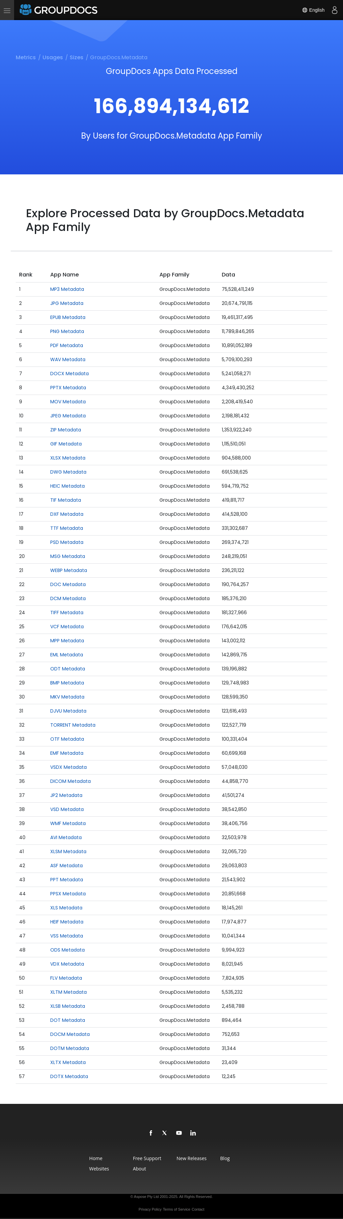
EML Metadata (66, 654)
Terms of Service (176, 1209)
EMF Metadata (66, 753)
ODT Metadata (67, 668)
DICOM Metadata (70, 781)
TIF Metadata (65, 500)
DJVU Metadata (68, 711)
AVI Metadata (66, 837)
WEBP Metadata (68, 570)
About (139, 1168)
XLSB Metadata (67, 1006)
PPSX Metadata (68, 893)
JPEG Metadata (68, 415)
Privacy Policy (150, 1209)
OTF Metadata (67, 739)
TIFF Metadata (66, 612)
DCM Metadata (68, 598)
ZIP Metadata (65, 429)
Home (95, 1158)
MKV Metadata (67, 697)
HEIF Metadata (66, 921)
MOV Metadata (68, 401)
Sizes (76, 57)
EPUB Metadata (67, 317)
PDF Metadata (66, 345)
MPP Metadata (67, 640)
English (313, 10)
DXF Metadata (66, 514)
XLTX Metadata (68, 1062)
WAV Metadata (67, 359)
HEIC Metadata (67, 486)
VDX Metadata (67, 964)
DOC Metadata (68, 584)
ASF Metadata (66, 865)
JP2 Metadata (66, 795)
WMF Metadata (68, 823)
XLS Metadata (66, 907)
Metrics (26, 57)
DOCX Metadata (69, 373)
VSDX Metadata (68, 767)
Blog (225, 1158)
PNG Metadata (67, 331)
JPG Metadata (66, 303)
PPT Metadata (66, 879)
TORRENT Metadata (72, 725)
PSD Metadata (66, 542)
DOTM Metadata (69, 1048)
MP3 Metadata (67, 289)
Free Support (147, 1158)
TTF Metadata (66, 528)
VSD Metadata (67, 809)
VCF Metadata (67, 626)
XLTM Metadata (68, 992)
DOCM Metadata (70, 1034)
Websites (99, 1168)
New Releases (192, 1158)
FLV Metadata (66, 978)
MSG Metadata (67, 556)
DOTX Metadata (69, 1076)
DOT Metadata (67, 1020)
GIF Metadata (66, 443)
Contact (198, 1209)
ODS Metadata (67, 950)
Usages (53, 57)
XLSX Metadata (67, 458)
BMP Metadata (67, 682)
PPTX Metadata (68, 387)
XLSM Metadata (68, 851)
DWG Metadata (68, 472)
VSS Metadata (66, 935)
